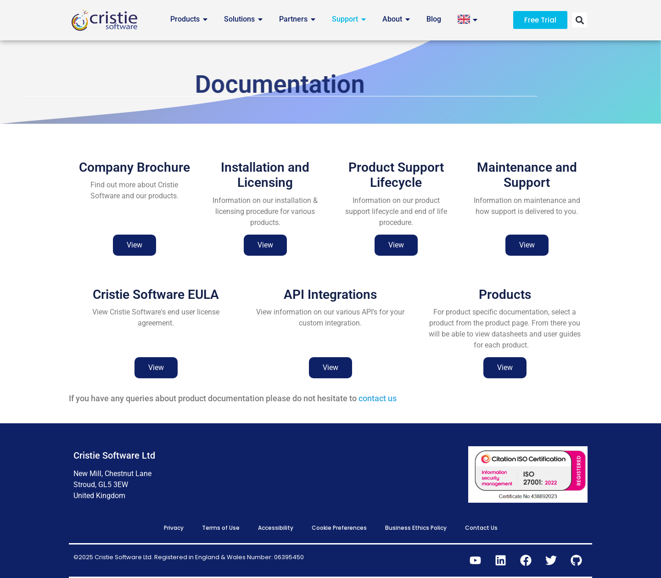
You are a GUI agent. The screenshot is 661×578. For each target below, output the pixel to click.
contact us (378, 398)
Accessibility (275, 528)
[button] (579, 20)
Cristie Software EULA (156, 305)
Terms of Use (221, 528)
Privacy (174, 528)
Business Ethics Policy (416, 528)
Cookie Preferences (339, 528)
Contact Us (481, 528)
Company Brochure (134, 178)
